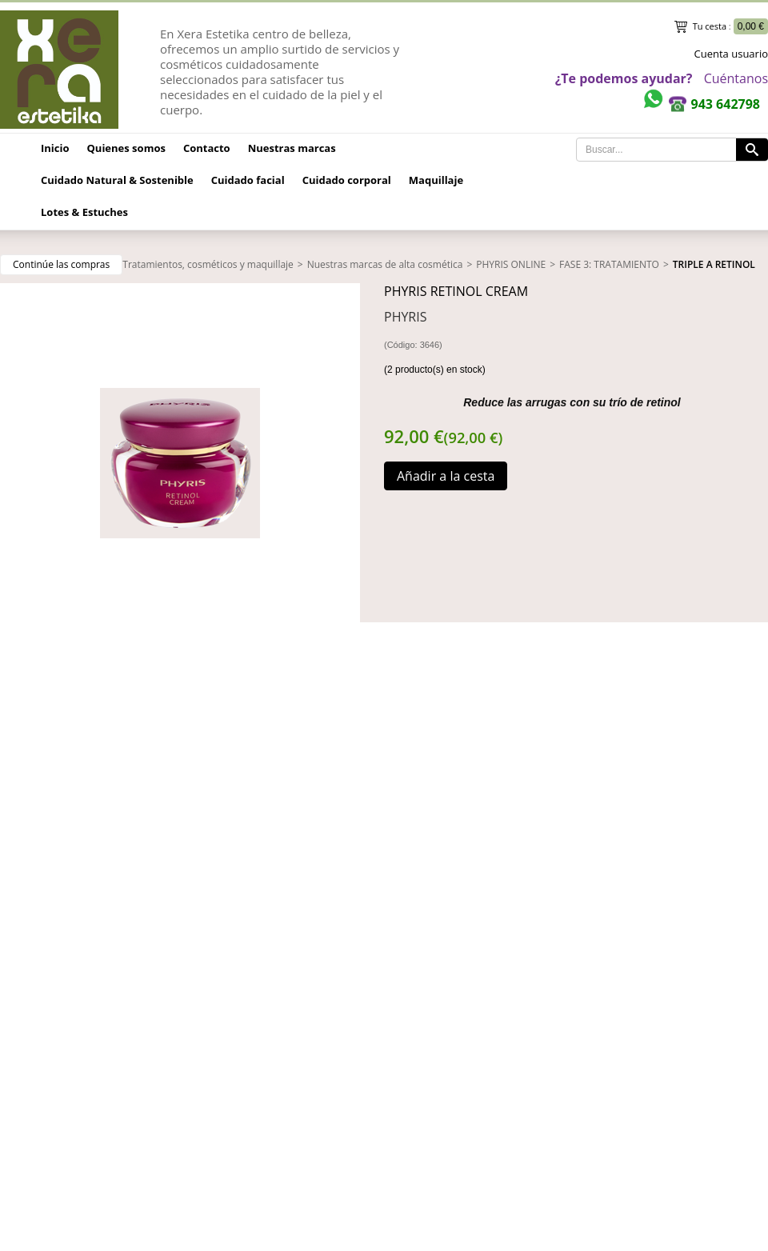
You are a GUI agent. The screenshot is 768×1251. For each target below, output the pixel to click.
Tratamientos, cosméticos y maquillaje (208, 264)
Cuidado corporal (346, 180)
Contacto (206, 148)
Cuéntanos (736, 78)
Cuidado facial (248, 180)
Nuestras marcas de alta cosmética (385, 264)
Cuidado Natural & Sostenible (117, 180)
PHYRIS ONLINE (511, 264)
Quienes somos (126, 148)
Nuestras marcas (292, 148)
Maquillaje (436, 180)
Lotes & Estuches (84, 212)
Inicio (55, 148)
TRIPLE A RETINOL (714, 264)
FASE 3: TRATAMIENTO (609, 264)
